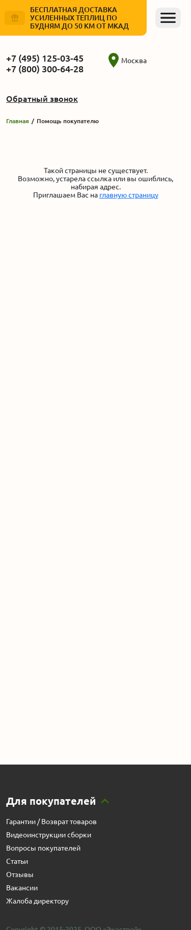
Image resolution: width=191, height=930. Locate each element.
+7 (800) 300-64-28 (45, 69)
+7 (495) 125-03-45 (45, 58)
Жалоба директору (37, 901)
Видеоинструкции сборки (48, 835)
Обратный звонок (42, 98)
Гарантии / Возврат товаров (51, 822)
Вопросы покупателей (43, 848)
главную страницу (128, 195)
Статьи (17, 861)
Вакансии (22, 888)
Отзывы (20, 874)
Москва (127, 60)
